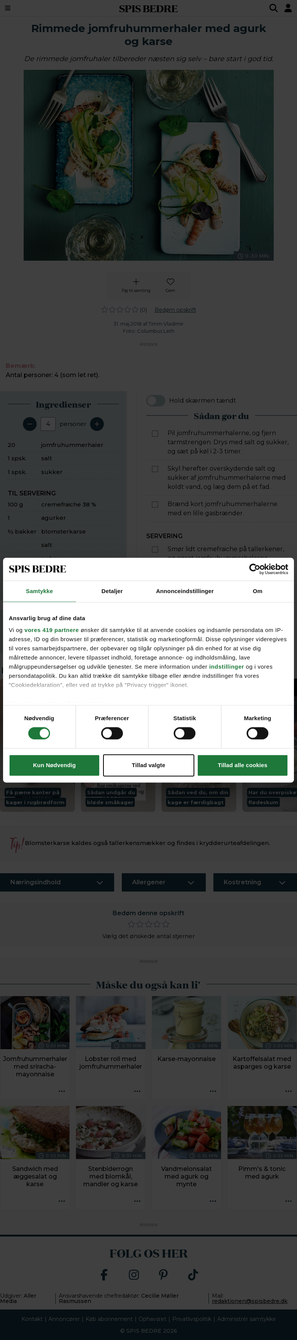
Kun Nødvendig (54, 765)
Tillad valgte (148, 765)
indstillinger (226, 666)
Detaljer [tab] (112, 591)
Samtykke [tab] (39, 591)
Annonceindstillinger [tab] (185, 591)
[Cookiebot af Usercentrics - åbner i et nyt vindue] (254, 569)
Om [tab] (257, 591)
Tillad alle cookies (242, 765)
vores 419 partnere (51, 630)
